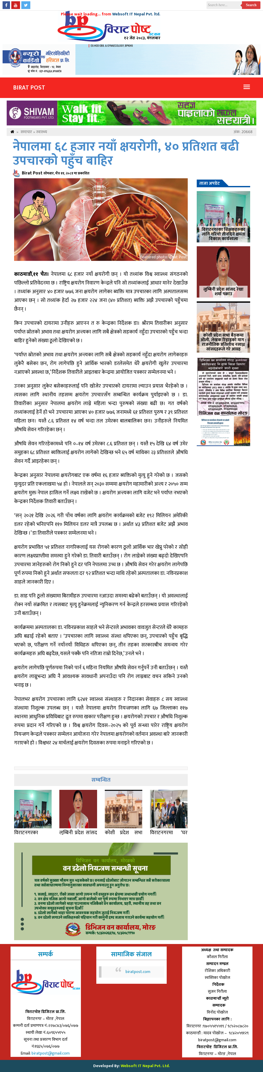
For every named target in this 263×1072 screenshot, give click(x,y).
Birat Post (29, 88)
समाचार (26, 132)
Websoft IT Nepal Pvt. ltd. (136, 14)
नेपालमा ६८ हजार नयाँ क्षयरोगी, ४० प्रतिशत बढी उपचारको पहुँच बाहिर (126, 154)
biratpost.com (138, 971)
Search (251, 5)
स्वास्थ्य (41, 132)
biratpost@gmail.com (51, 1053)
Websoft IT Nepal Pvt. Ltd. (145, 1066)
